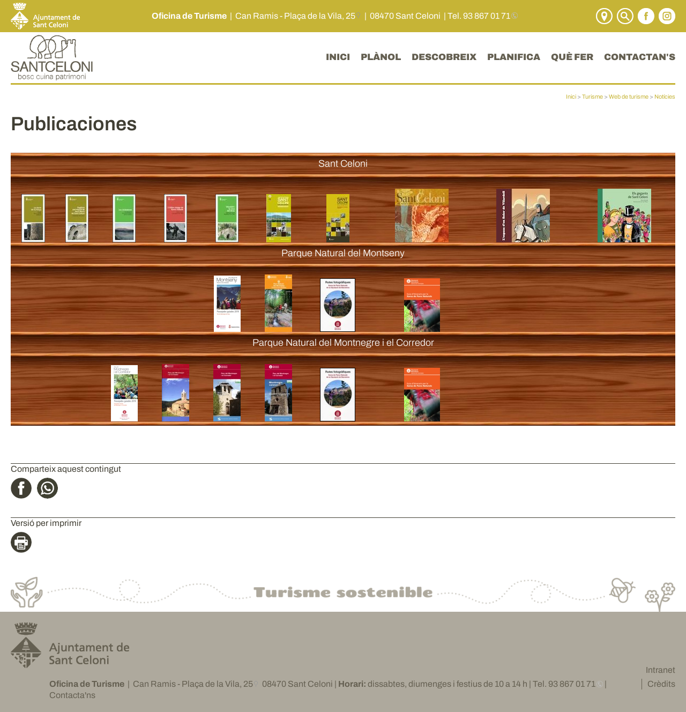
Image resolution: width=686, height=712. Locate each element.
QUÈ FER (572, 57)
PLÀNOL (381, 57)
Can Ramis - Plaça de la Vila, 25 (295, 15)
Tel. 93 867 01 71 (479, 15)
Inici (571, 96)
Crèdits (661, 683)
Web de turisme (628, 96)
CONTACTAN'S (639, 57)
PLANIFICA (513, 57)
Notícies (664, 96)
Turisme (592, 96)
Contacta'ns (72, 695)
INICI (338, 57)
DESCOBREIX (444, 57)
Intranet (660, 669)
